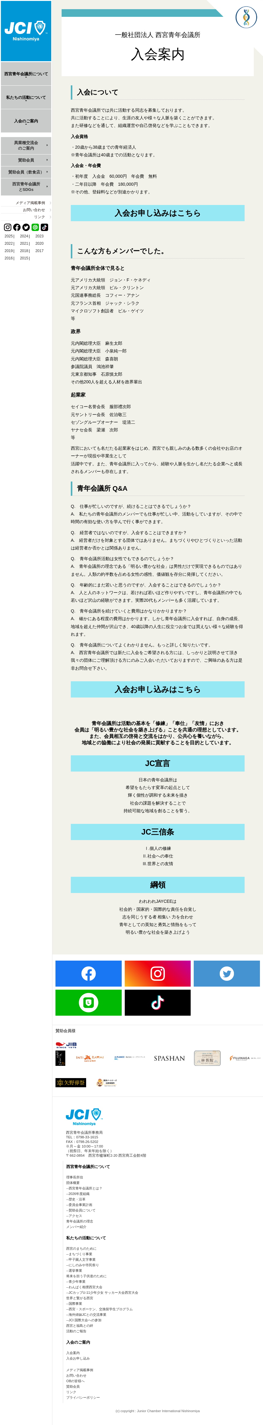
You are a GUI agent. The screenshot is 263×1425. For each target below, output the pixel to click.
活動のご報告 (76, 1331)
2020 (39, 243)
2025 (9, 236)
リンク (39, 217)
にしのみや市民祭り (84, 1265)
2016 (9, 258)
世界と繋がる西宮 (79, 1298)
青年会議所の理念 (79, 1221)
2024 (24, 236)
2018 (24, 251)
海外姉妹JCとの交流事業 (87, 1314)
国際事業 (75, 1303)
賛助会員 (26, 160)
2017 (39, 251)
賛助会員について (82, 1210)
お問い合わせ (34, 210)
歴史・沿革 (77, 1199)
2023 (39, 236)
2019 (9, 251)
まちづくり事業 (80, 1254)
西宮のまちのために (81, 1248)
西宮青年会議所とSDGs (26, 187)
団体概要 (73, 1183)
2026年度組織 (79, 1194)
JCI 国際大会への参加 (85, 1320)
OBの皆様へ (75, 1381)
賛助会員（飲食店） (26, 172)
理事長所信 (74, 1177)
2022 (9, 243)
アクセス (75, 1216)
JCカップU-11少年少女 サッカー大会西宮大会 (103, 1292)
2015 (24, 258)
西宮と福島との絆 (79, 1325)
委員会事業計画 (80, 1205)
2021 (24, 243)
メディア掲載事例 (30, 203)
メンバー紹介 (76, 1227)
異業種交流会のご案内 (26, 145)
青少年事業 (77, 1281)
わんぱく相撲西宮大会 (85, 1287)
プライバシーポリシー (83, 1397)
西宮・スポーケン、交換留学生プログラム (101, 1309)
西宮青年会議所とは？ (85, 1188)
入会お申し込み (78, 1358)
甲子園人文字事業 (82, 1259)
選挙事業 (75, 1270)
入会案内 (73, 1353)
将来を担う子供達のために (86, 1276)
